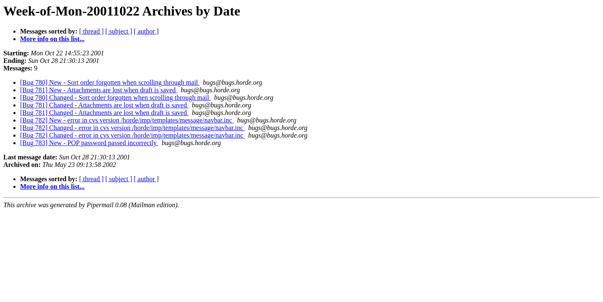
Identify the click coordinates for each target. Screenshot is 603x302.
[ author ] (146, 31)
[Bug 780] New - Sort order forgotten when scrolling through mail (110, 82)
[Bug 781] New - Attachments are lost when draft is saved (98, 90)
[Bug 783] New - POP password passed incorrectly (89, 142)
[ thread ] (91, 31)
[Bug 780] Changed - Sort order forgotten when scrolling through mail (115, 97)
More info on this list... (52, 38)
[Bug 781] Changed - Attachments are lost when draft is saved (104, 105)
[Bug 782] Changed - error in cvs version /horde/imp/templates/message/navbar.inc (132, 127)
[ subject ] (119, 31)
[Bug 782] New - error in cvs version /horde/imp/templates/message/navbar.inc (127, 120)
